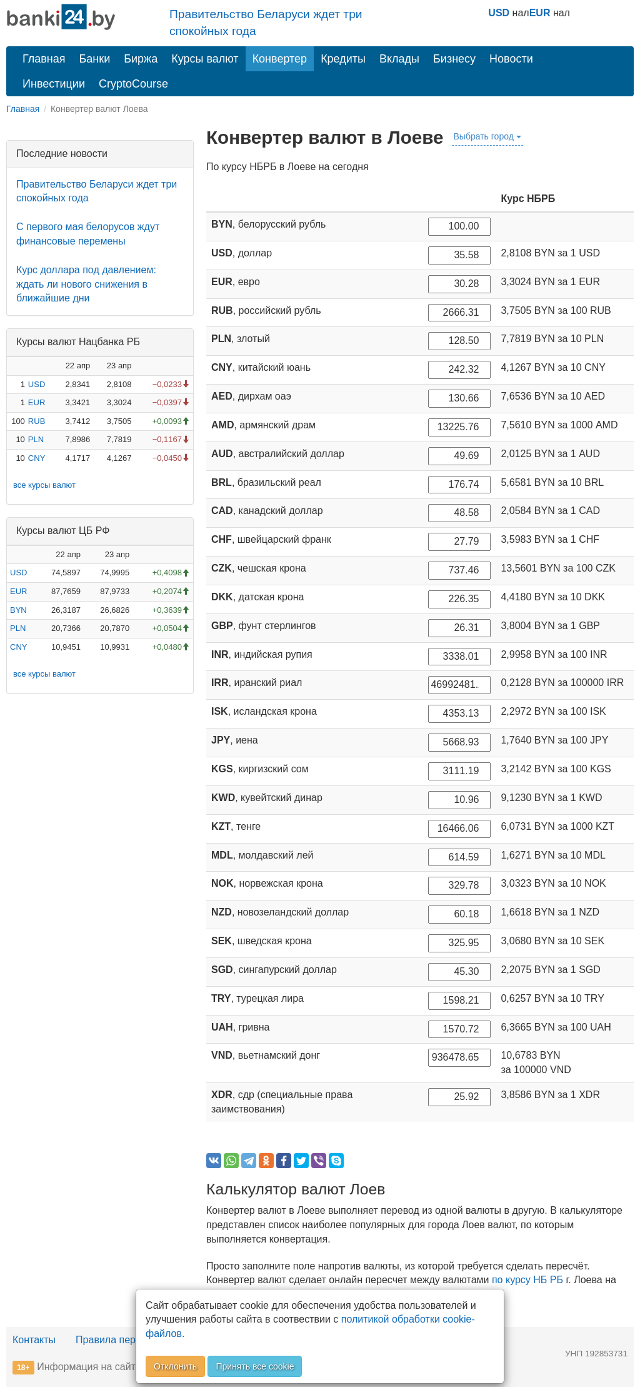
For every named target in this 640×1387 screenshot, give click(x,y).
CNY (36, 458)
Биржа (141, 59)
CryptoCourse (133, 84)
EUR (540, 13)
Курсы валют (204, 59)
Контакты (34, 1339)
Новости (511, 59)
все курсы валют (44, 485)
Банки (95, 59)
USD (498, 13)
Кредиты (343, 59)
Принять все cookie (255, 1366)
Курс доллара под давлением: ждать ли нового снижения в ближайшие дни (86, 284)
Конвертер (280, 59)
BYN (18, 610)
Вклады (399, 59)
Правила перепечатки (126, 1339)
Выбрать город (487, 136)
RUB (36, 421)
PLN (36, 439)
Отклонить (175, 1366)
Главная (44, 59)
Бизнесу (454, 59)
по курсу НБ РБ (527, 1279)
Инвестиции (53, 84)
